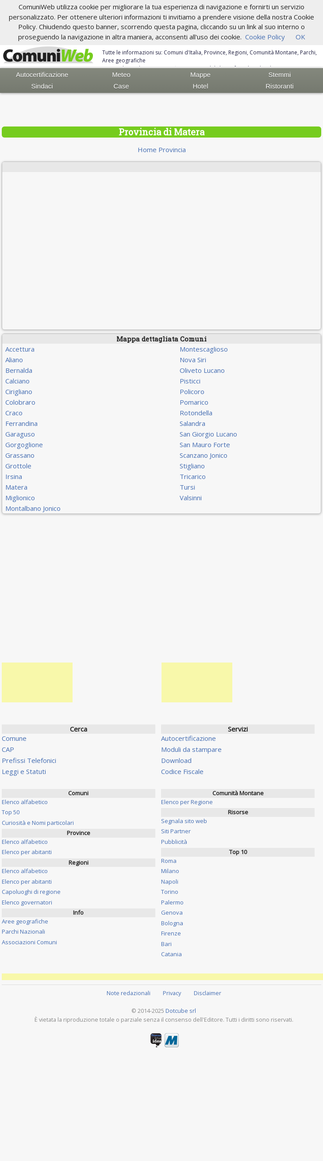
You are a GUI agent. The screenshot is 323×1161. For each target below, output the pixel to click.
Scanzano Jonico (203, 455)
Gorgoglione (24, 444)
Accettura (20, 349)
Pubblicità (174, 842)
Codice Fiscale (182, 771)
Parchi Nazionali (23, 931)
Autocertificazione (42, 74)
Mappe (200, 74)
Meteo (121, 74)
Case (121, 86)
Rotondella (196, 412)
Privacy (172, 993)
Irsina (13, 476)
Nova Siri (193, 359)
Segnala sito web (184, 821)
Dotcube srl (180, 1011)
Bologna (172, 923)
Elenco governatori (27, 902)
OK (300, 36)
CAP (8, 749)
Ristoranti (279, 86)
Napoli (169, 881)
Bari (166, 944)
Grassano (20, 455)
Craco (14, 412)
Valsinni (191, 497)
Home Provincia (162, 149)
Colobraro (20, 402)
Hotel (200, 86)
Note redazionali (128, 993)
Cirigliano (18, 391)
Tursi (187, 487)
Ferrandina (21, 423)
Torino (169, 892)
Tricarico (193, 476)
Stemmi (280, 74)
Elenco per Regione (187, 802)
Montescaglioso (204, 349)
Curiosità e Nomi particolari (38, 823)
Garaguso (20, 433)
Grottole (18, 465)
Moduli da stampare (191, 749)
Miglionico (20, 497)
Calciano (17, 380)
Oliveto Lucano (202, 370)
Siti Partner (176, 831)
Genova (172, 912)
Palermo (172, 902)
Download (176, 760)
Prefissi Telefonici (29, 760)
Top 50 (10, 812)
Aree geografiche (25, 921)
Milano (170, 871)
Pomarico (194, 402)
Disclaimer (207, 993)
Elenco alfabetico (25, 802)
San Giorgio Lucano (208, 433)
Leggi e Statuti (24, 771)
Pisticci (190, 380)
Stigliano (192, 465)
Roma (169, 861)
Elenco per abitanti (27, 852)
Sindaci (42, 86)
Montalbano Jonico (33, 508)
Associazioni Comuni (29, 942)
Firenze (171, 933)
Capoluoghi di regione (31, 892)
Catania (171, 954)
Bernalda (18, 370)
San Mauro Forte (205, 444)
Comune (14, 738)
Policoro (192, 391)
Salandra (192, 423)
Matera (16, 487)
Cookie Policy (265, 36)
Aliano (14, 359)
